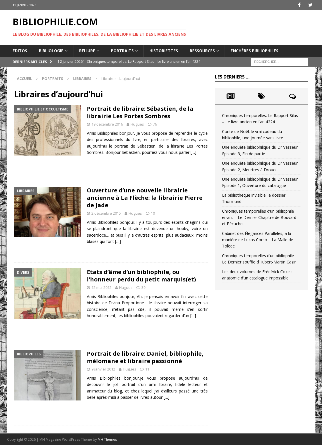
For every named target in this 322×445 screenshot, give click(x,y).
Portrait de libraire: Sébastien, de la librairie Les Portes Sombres (140, 112)
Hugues (137, 124)
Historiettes (163, 50)
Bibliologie (51, 50)
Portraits (122, 50)
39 (143, 287)
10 (153, 213)
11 (147, 369)
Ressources (202, 50)
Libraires (82, 78)
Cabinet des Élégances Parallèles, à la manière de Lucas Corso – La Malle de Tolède (257, 239)
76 (155, 124)
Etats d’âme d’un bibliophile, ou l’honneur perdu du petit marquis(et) (141, 275)
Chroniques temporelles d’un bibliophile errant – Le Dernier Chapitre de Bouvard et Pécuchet (259, 217)
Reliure (87, 50)
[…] (193, 152)
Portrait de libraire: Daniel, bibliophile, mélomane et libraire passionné (145, 357)
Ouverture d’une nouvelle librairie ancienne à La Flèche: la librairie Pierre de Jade (145, 197)
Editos (20, 50)
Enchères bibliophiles (254, 50)
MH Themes (107, 439)
